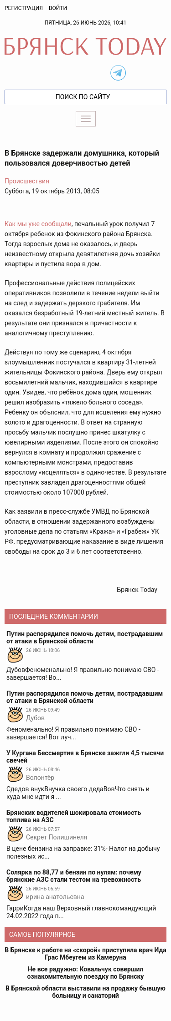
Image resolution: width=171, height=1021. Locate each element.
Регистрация (24, 8)
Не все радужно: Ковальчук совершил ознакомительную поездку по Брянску (85, 972)
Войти (58, 8)
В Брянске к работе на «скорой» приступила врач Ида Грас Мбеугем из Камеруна (85, 953)
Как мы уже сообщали (38, 223)
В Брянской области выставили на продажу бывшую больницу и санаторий (85, 992)
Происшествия (27, 181)
